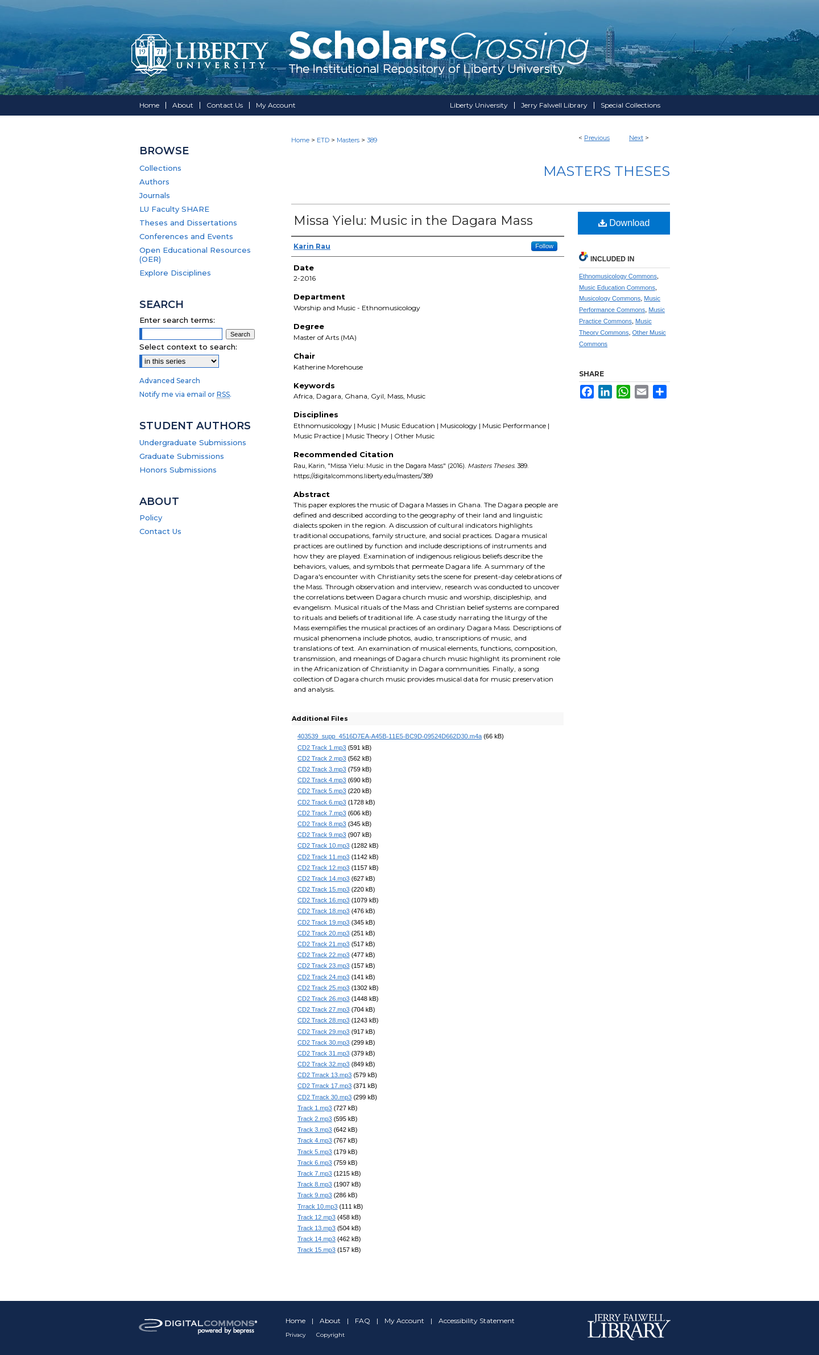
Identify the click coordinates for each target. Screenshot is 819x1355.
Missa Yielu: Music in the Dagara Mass (413, 220)
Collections (160, 168)
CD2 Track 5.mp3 (321, 790)
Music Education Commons (617, 287)
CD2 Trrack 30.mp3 (324, 1097)
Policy (150, 517)
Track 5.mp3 (314, 1151)
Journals (154, 195)
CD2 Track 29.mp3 (323, 1031)
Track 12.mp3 (316, 1217)
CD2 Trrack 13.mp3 (324, 1074)
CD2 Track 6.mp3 (321, 802)
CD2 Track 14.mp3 (323, 878)
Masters (348, 140)
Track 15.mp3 (316, 1249)
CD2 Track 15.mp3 (323, 889)
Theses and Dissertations (188, 222)
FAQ (363, 1320)
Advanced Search (169, 380)
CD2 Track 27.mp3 (323, 1009)
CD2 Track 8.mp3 (321, 823)
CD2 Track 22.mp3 (323, 954)
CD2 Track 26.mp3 (323, 998)
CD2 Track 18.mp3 (323, 911)
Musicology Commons (609, 298)
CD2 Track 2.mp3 (321, 758)
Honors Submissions (178, 469)
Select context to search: (188, 346)
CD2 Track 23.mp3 (323, 965)
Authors (154, 181)
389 (372, 140)
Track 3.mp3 (314, 1129)
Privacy (296, 1334)
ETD (323, 140)
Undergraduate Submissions (192, 442)
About (331, 1320)
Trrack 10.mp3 (317, 1206)
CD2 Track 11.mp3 (323, 856)
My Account (405, 1320)
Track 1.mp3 (314, 1107)
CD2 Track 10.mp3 (323, 845)
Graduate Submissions (181, 456)
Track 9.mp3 (314, 1195)
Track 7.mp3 (314, 1173)
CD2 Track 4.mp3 (321, 780)
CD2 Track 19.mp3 (323, 922)
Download (624, 223)
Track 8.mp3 (314, 1184)
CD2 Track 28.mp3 (323, 1020)
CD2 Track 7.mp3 (321, 813)
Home (300, 140)
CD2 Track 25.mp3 (323, 987)
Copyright (330, 1334)
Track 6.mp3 (314, 1162)
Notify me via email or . (185, 394)
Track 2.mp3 (314, 1118)
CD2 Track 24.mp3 (323, 977)
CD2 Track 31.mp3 (323, 1053)
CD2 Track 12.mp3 (323, 867)
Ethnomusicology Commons (618, 276)
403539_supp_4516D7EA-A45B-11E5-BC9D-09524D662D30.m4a (389, 736)
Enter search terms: (177, 320)
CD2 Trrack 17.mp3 (324, 1085)
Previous (597, 138)
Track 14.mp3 (316, 1238)
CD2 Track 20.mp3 (323, 933)
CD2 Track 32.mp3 (323, 1064)
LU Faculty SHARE (174, 208)
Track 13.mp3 (316, 1228)
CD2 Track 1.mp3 (321, 747)
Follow (544, 246)
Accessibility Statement (477, 1320)
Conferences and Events (186, 236)
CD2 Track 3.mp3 (321, 769)
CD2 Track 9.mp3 (321, 834)
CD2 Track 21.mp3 (323, 944)
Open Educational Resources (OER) (195, 254)
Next (636, 138)
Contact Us (160, 531)
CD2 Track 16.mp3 (323, 900)
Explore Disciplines (175, 272)
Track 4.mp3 (314, 1140)
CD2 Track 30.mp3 (323, 1042)
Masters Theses (606, 171)
